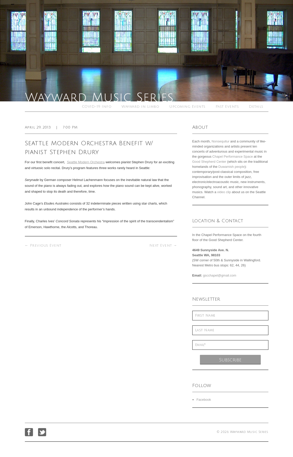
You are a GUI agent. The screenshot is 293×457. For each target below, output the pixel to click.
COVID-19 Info (97, 106)
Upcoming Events (187, 106)
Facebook (203, 399)
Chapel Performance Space (232, 156)
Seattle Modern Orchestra (86, 162)
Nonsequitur (220, 141)
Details (256, 106)
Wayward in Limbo (140, 106)
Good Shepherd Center (209, 161)
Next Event (163, 245)
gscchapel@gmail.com (219, 275)
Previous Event (43, 245)
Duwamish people (231, 167)
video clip (224, 192)
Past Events (227, 106)
